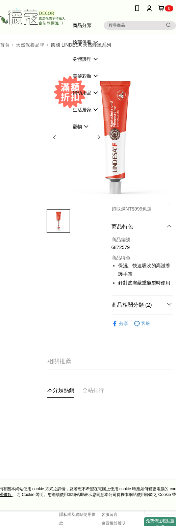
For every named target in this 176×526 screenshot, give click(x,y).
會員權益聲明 (113, 523)
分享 (119, 323)
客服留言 (109, 514)
